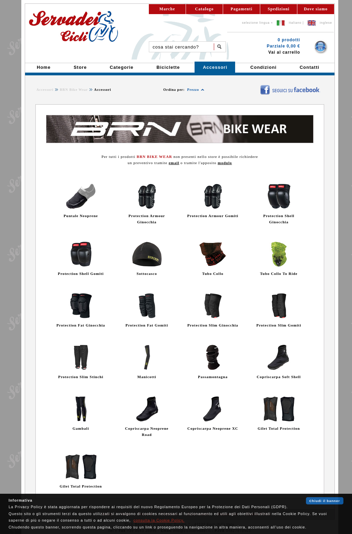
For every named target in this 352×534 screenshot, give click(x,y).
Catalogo (204, 9)
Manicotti (147, 377)
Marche (167, 9)
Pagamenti (242, 9)
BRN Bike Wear (74, 90)
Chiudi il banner (324, 501)
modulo (225, 163)
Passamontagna (213, 377)
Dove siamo (316, 9)
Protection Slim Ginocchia (212, 325)
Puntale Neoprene (81, 216)
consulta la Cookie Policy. (158, 520)
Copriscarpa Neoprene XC (212, 428)
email (174, 163)
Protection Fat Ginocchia (80, 325)
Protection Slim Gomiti (278, 325)
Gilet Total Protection (278, 428)
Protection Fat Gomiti (146, 325)
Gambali (81, 428)
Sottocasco (146, 273)
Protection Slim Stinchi (80, 377)
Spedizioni (278, 9)
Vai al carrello (284, 52)
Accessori (45, 90)
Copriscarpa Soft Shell (279, 377)
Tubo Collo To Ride (279, 273)
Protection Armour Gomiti (213, 216)
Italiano (295, 22)
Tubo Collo (212, 273)
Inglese (326, 22)
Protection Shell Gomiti (80, 273)
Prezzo (193, 90)
